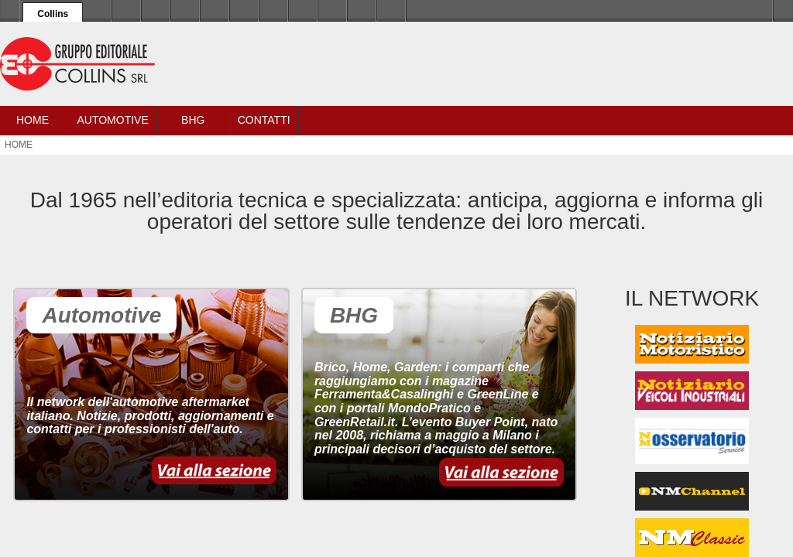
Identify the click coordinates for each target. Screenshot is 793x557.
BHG (192, 120)
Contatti (264, 120)
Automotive (112, 120)
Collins (52, 14)
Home (32, 120)
